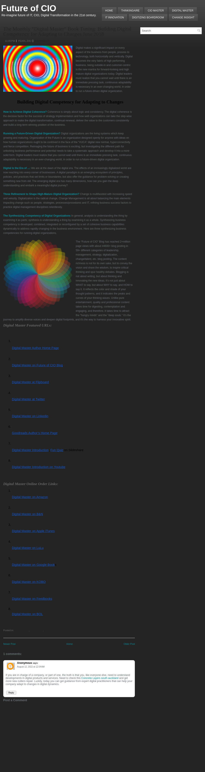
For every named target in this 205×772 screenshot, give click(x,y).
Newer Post (9, 644)
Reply (11, 693)
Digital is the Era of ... (16, 168)
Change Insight (183, 17)
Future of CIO (28, 8)
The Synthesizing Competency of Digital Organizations (37, 215)
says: (35, 663)
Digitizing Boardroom (148, 17)
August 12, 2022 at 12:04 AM (31, 667)
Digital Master (183, 10)
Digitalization (36, 630)
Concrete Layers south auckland (99, 678)
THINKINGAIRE (130, 10)
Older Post (129, 644)
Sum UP (48, 630)
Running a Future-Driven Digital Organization (31, 133)
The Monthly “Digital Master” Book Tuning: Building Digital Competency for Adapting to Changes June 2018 (67, 31)
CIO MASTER (156, 10)
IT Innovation (114, 17)
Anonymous (24, 662)
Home (109, 10)
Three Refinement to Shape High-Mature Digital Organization (40, 194)
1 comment (42, 41)
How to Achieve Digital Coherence (24, 111)
